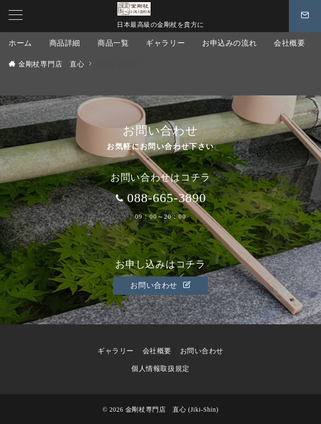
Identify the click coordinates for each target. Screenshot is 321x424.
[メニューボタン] (16, 16)
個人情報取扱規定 (164, 369)
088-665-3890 (166, 198)
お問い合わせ (160, 285)
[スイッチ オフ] (305, 16)
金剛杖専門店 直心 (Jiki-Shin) (172, 409)
